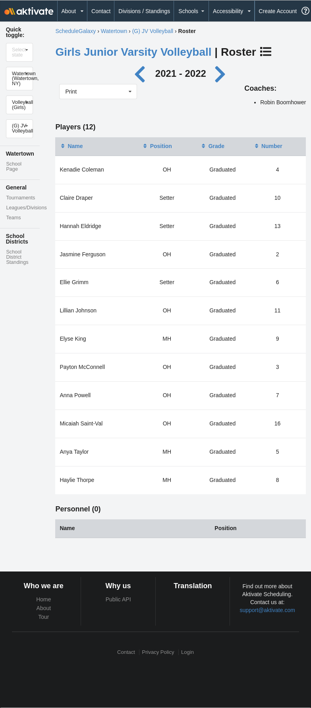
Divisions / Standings (144, 11)
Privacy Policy (158, 652)
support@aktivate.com (267, 610)
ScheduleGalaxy (75, 31)
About (44, 608)
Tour (43, 617)
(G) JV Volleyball (152, 31)
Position (157, 146)
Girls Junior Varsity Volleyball (133, 52)
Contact (100, 11)
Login (187, 652)
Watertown (114, 31)
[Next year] (221, 73)
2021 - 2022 (180, 73)
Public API (118, 599)
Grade (212, 146)
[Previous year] (142, 73)
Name (71, 146)
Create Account (278, 11)
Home (43, 599)
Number (267, 146)
